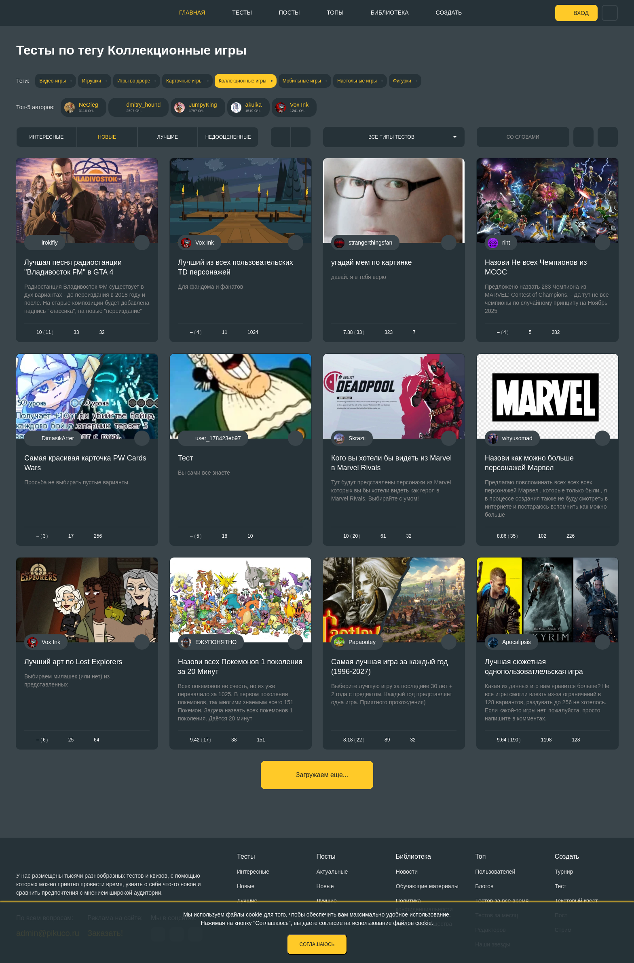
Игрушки (91, 81)
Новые (107, 137)
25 (71, 740)
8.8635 (507, 536)
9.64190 (509, 740)
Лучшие (167, 137)
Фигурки (402, 81)
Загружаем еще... (322, 774)
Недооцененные (228, 137)
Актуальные (332, 871)
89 (387, 740)
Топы (335, 12)
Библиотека (390, 12)
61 (383, 536)
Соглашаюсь (317, 944)
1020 (351, 536)
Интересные (47, 137)
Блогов (484, 886)
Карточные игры (184, 81)
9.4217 (200, 740)
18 (224, 536)
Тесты (241, 12)
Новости (407, 871)
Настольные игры (357, 81)
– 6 (42, 740)
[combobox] (394, 137)
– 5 (196, 536)
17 (71, 536)
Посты (289, 12)
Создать (449, 12)
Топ (480, 856)
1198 (546, 740)
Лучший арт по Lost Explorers (73, 661)
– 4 (196, 333)
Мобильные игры (302, 81)
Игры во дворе (133, 81)
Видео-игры (52, 81)
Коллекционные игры (242, 81)
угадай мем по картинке (371, 262)
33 (76, 333)
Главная (192, 12)
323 (389, 333)
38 (234, 740)
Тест (185, 458)
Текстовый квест (576, 901)
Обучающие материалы (427, 886)
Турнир (564, 871)
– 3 (42, 536)
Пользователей (495, 871)
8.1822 (353, 740)
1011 (44, 333)
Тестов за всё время (501, 901)
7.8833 (353, 333)
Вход (581, 13)
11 (224, 333)
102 (542, 536)
